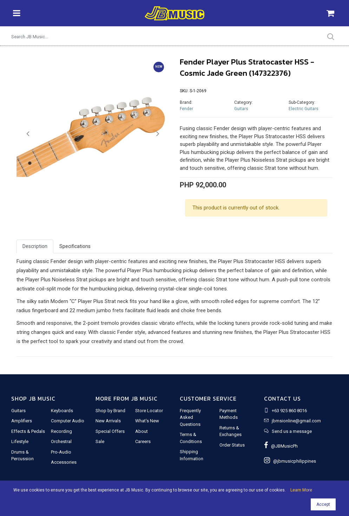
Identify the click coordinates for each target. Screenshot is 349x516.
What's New (147, 420)
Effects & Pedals (28, 431)
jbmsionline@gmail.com (296, 420)
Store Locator (149, 410)
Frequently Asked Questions (190, 417)
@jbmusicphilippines (290, 461)
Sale (100, 441)
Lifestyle (19, 441)
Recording (61, 431)
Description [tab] (34, 246)
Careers (143, 441)
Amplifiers (21, 420)
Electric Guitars (303, 108)
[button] (28, 134)
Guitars (241, 108)
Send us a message (292, 431)
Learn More (301, 490)
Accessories (64, 462)
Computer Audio (67, 420)
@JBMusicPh (281, 446)
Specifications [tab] (75, 246)
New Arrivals (108, 420)
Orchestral (61, 441)
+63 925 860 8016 (289, 410)
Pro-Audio (61, 452)
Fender (186, 108)
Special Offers (110, 431)
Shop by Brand (110, 410)
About (141, 431)
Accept (323, 504)
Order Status (232, 445)
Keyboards (62, 410)
